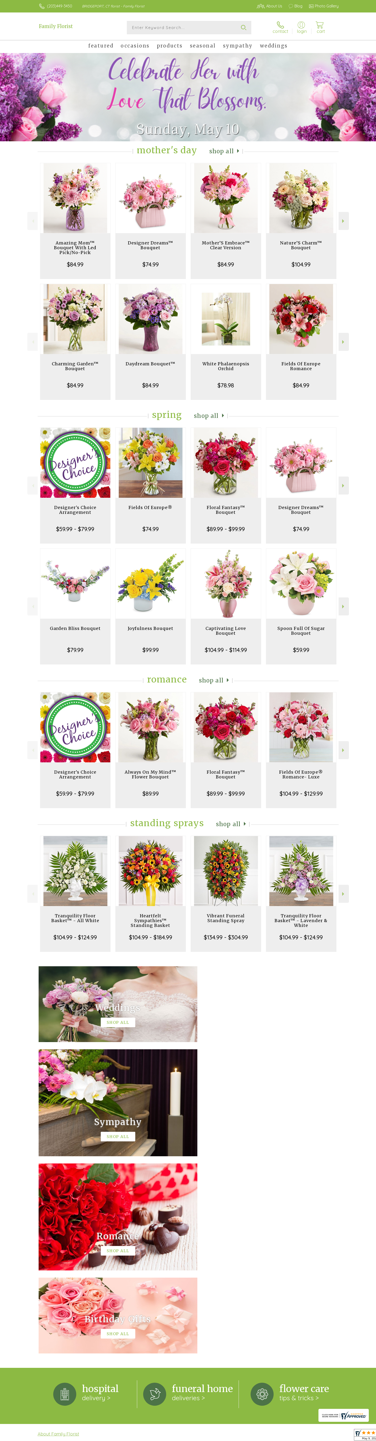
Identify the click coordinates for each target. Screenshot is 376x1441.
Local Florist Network (296, 1434)
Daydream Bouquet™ (150, 364)
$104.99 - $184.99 (150, 937)
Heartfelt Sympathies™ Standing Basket (150, 920)
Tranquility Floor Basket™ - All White (75, 918)
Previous (32, 221)
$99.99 (150, 649)
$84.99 (75, 264)
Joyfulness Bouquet (150, 628)
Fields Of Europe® (150, 507)
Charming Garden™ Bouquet (75, 366)
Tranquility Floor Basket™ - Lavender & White (301, 920)
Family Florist (56, 26)
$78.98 (225, 385)
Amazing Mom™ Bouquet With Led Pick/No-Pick (75, 247)
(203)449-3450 (59, 6)
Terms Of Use (233, 1434)
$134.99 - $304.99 (226, 937)
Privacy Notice (261, 1434)
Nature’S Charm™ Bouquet (301, 245)
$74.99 (150, 264)
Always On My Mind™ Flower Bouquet (150, 774)
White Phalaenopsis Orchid (225, 366)
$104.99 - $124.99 (75, 937)
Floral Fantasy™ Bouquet (226, 510)
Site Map (326, 1434)
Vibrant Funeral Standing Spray (226, 918)
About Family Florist (58, 1236)
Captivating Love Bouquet (226, 631)
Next (344, 221)
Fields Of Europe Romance (301, 366)
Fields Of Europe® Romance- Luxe (301, 774)
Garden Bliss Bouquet (75, 628)
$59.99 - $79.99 (75, 529)
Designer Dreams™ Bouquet (150, 245)
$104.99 (301, 264)
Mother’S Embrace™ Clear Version (226, 245)
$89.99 (150, 793)
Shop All (222, 151)
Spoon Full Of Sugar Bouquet (301, 631)
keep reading (49, 1246)
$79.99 (75, 649)
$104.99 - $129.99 (301, 793)
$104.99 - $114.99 (226, 649)
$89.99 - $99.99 (226, 529)
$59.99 (301, 649)
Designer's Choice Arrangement (75, 510)
